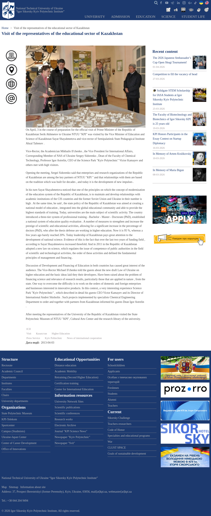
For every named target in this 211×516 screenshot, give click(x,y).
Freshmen (113, 387)
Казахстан (41, 333)
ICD (28, 329)
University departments (15, 401)
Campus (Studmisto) (13, 431)
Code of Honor (116, 429)
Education (146, 17)
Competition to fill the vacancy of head (175, 74)
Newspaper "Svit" (65, 443)
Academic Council (12, 371)
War (110, 441)
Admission (120, 17)
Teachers (113, 405)
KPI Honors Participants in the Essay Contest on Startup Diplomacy (170, 139)
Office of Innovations (14, 449)
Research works (64, 419)
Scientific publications (67, 407)
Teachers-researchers (119, 423)
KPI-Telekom (9, 419)
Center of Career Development (19, 443)
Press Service (33, 338)
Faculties (7, 389)
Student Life (193, 17)
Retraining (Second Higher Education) (76, 377)
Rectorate (7, 365)
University (95, 17)
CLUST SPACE (117, 447)
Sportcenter (8, 425)
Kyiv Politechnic (53, 338)
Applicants (114, 371)
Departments (9, 377)
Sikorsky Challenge (119, 417)
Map (4, 487)
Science (168, 17)
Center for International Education (74, 389)
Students (112, 393)
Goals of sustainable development (127, 453)
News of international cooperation (84, 338)
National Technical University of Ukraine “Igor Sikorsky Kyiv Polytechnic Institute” (40, 10)
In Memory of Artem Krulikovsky (172, 153)
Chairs (5, 395)
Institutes (7, 383)
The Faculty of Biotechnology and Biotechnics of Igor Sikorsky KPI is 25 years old (172, 119)
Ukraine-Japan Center (14, 437)
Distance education (65, 365)
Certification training (66, 383)
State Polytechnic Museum (17, 413)
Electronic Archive (65, 425)
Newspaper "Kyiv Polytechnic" (72, 437)
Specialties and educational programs (129, 435)
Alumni (112, 399)
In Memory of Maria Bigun (168, 170)
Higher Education (61, 333)
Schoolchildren (116, 365)
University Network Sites (69, 401)
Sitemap (13, 487)
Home (5, 28)
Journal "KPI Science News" (71, 431)
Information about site (33, 487)
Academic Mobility (66, 371)
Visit (28, 333)
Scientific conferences (67, 413)
